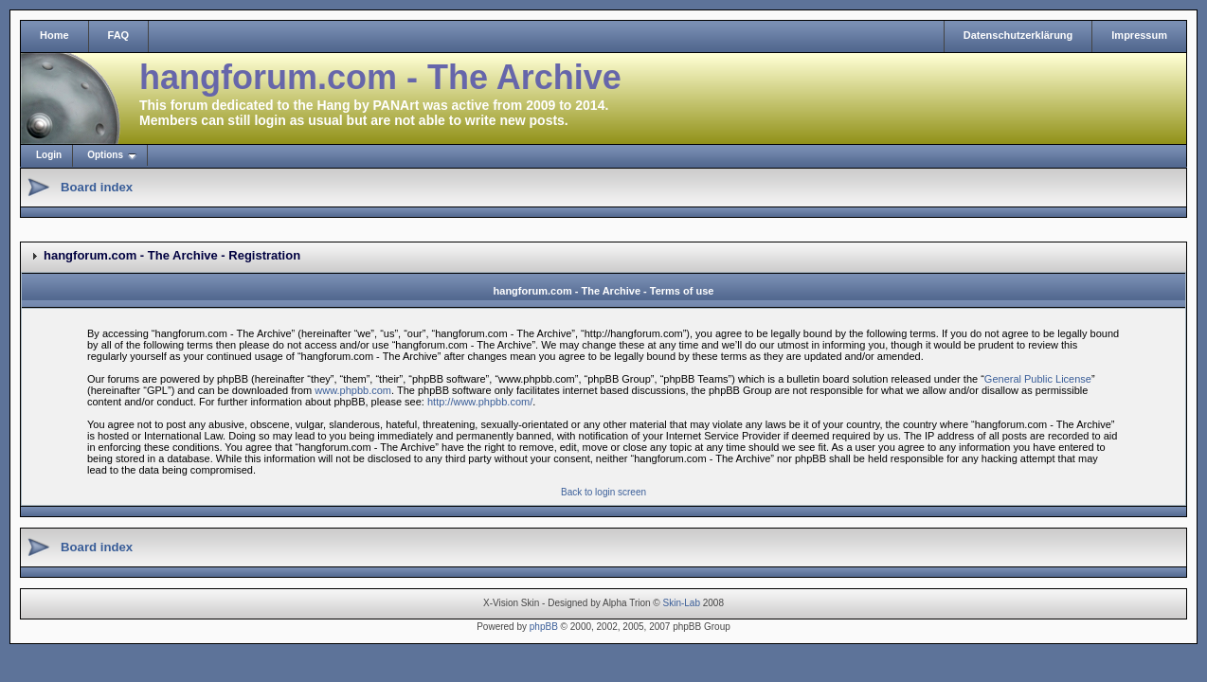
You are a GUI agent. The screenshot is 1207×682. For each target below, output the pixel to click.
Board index (97, 187)
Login (49, 155)
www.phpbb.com (353, 390)
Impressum (1139, 35)
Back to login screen (603, 492)
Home (54, 35)
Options (105, 155)
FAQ (119, 35)
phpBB (544, 626)
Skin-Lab (681, 603)
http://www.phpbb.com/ (479, 401)
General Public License (1037, 379)
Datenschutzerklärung (1018, 35)
